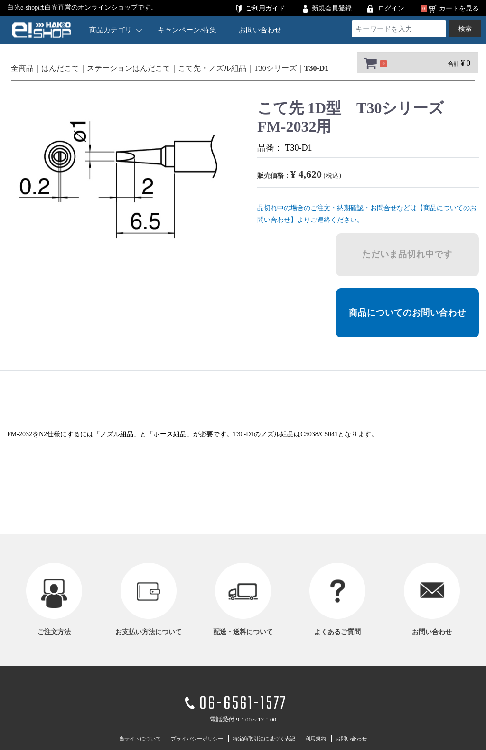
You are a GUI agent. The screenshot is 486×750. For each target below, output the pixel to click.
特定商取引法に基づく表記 (264, 738)
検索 (465, 28)
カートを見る (459, 8)
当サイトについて (140, 738)
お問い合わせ (260, 30)
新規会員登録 (332, 8)
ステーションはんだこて (128, 68)
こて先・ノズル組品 (212, 68)
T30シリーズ (275, 68)
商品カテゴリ (115, 30)
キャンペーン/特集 (187, 30)
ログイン (391, 8)
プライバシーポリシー (197, 738)
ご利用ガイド (265, 8)
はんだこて (60, 68)
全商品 (22, 68)
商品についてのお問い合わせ (407, 312)
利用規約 (315, 738)
